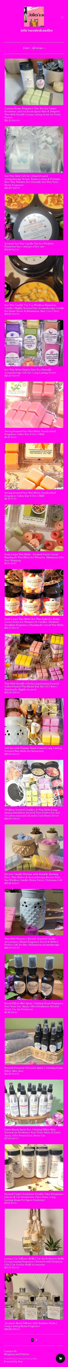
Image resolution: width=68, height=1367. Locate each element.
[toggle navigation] (62, 17)
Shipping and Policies (16, 1354)
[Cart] (60, 1358)
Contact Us (10, 1351)
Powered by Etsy (13, 1361)
